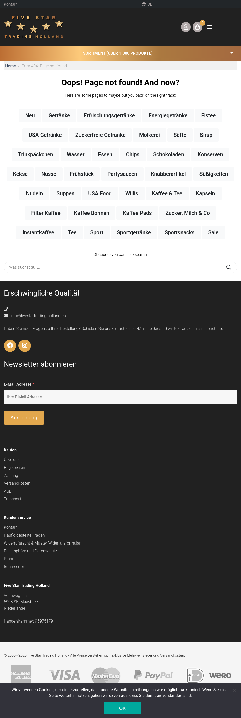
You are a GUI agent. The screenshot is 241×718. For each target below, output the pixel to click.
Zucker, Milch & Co (188, 213)
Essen (105, 154)
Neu (30, 115)
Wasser (76, 154)
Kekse (20, 174)
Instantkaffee (38, 232)
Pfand (9, 558)
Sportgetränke (134, 232)
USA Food (100, 193)
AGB (8, 491)
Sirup (206, 135)
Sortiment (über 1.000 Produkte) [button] (118, 53)
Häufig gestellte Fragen (24, 535)
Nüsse (48, 174)
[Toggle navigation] (210, 27)
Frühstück (82, 174)
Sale (213, 232)
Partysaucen (122, 174)
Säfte (180, 135)
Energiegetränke (168, 115)
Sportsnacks (179, 232)
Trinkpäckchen (35, 154)
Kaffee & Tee (167, 193)
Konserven (210, 154)
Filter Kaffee (45, 213)
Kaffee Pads (137, 213)
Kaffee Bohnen (91, 213)
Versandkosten (17, 483)
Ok (122, 708)
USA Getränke (45, 135)
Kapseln (205, 193)
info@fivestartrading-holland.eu (35, 315)
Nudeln (34, 193)
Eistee (208, 115)
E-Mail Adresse (19, 384)
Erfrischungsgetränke (109, 115)
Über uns (12, 459)
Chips (133, 154)
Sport (96, 232)
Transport (12, 499)
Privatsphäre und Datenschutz (30, 551)
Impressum (14, 566)
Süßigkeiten (213, 174)
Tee (72, 232)
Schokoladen (168, 154)
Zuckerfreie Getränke (100, 135)
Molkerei (149, 135)
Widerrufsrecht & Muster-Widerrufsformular (42, 543)
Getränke (59, 115)
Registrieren (14, 467)
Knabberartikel (168, 174)
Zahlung (11, 475)
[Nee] (234, 690)
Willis (131, 193)
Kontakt (10, 4)
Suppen (65, 193)
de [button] (147, 4)
